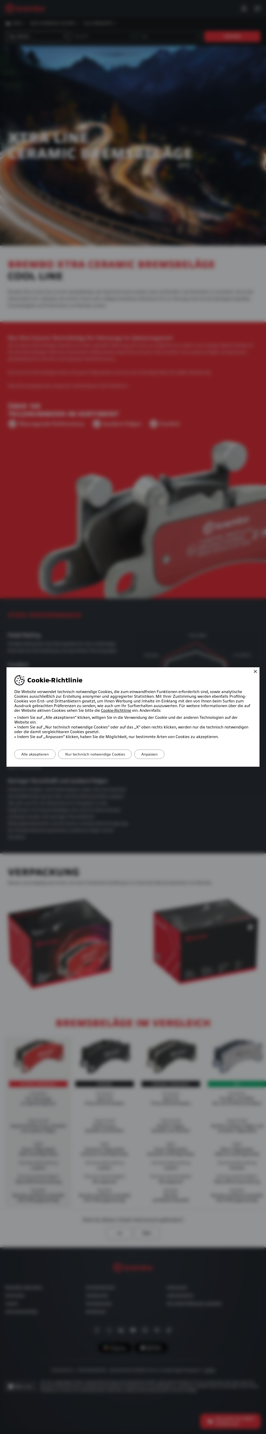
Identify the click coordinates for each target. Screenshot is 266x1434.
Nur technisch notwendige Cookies (98, 754)
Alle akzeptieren (36, 754)
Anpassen (155, 754)
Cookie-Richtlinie (116, 710)
